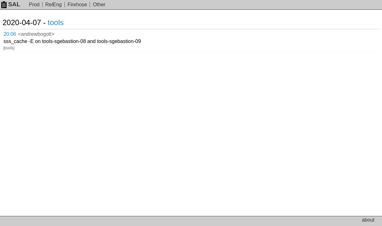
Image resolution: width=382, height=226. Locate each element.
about (368, 220)
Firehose (77, 4)
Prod (34, 4)
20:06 (16, 33)
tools (63, 22)
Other (99, 4)
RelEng (53, 4)
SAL (10, 4)
